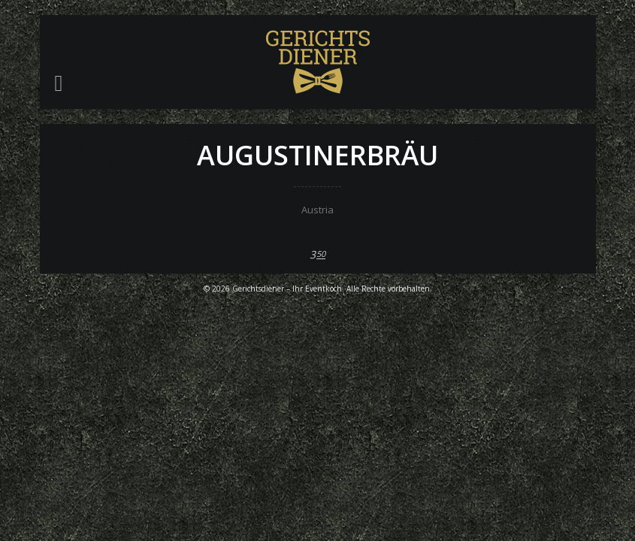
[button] (59, 83)
